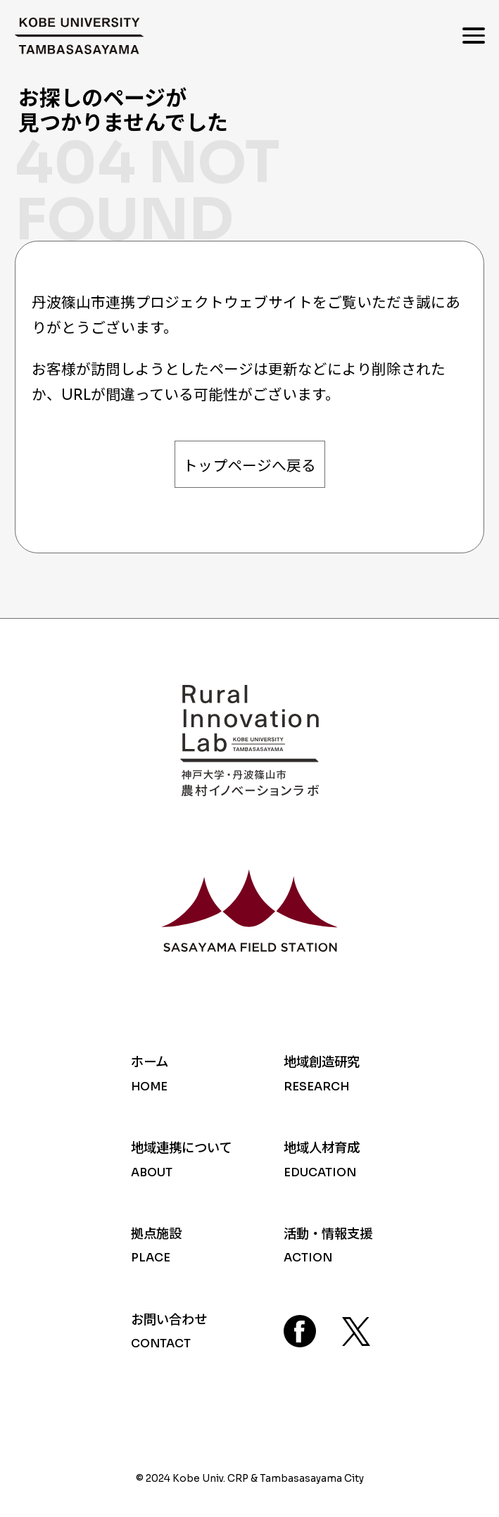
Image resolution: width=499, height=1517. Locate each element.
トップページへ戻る (249, 466)
